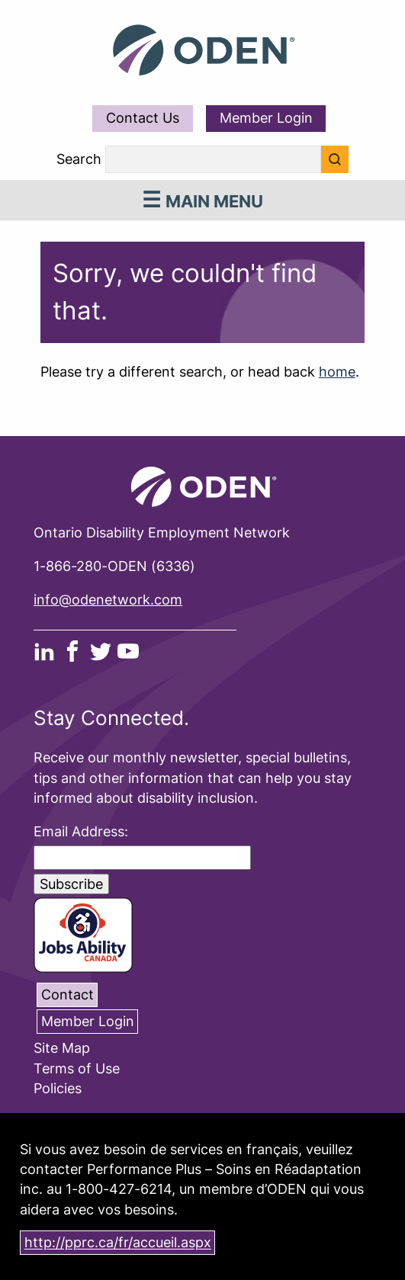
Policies (58, 1089)
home (337, 372)
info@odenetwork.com (108, 600)
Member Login (266, 118)
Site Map (62, 1049)
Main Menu (203, 201)
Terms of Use (77, 1068)
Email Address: (81, 831)
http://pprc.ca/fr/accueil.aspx (117, 1243)
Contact (67, 994)
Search (78, 159)
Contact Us (142, 118)
